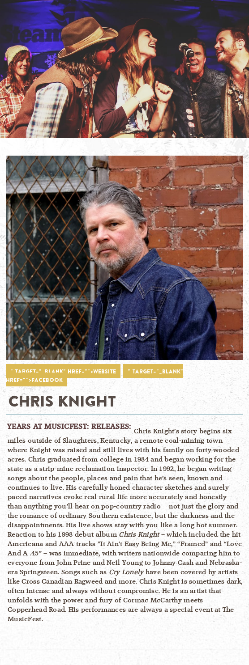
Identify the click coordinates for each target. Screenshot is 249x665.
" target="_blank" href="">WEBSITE (63, 371)
